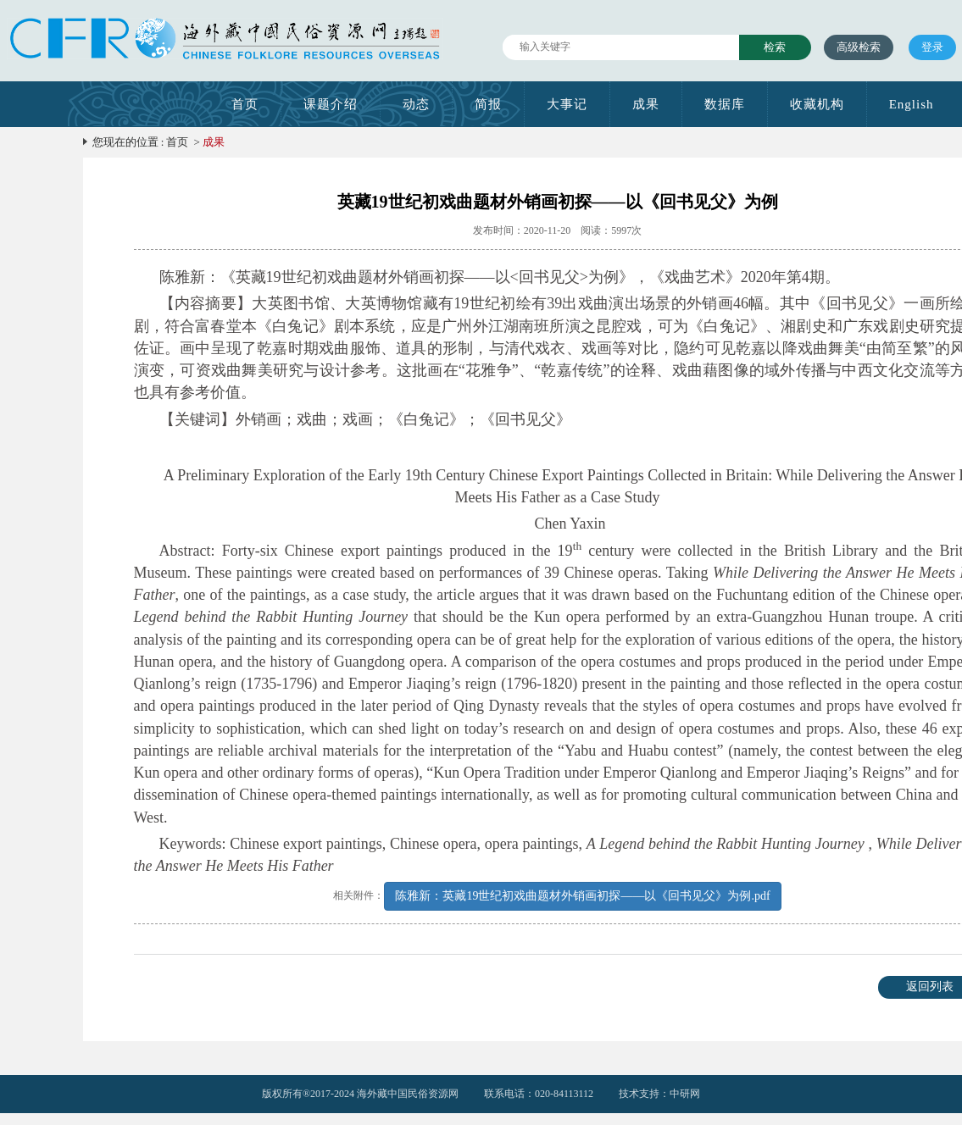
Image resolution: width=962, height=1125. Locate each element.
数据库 (724, 104)
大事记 (567, 104)
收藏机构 (817, 104)
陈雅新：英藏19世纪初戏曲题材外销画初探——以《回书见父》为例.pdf (582, 895)
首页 (245, 104)
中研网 (685, 1094)
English (911, 104)
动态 (416, 104)
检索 (775, 47)
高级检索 (859, 47)
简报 (488, 104)
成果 (645, 104)
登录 (932, 47)
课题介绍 (330, 104)
